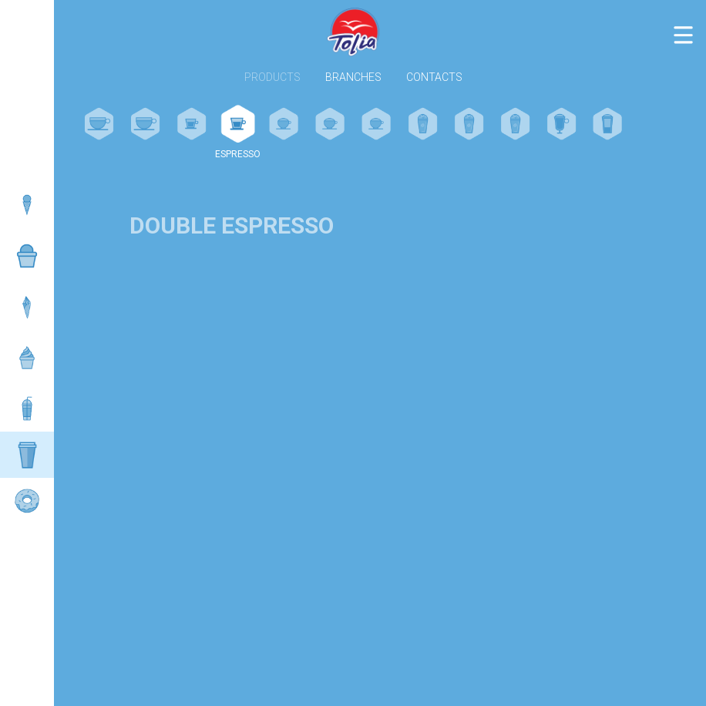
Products (272, 77)
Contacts (434, 77)
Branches (353, 77)
